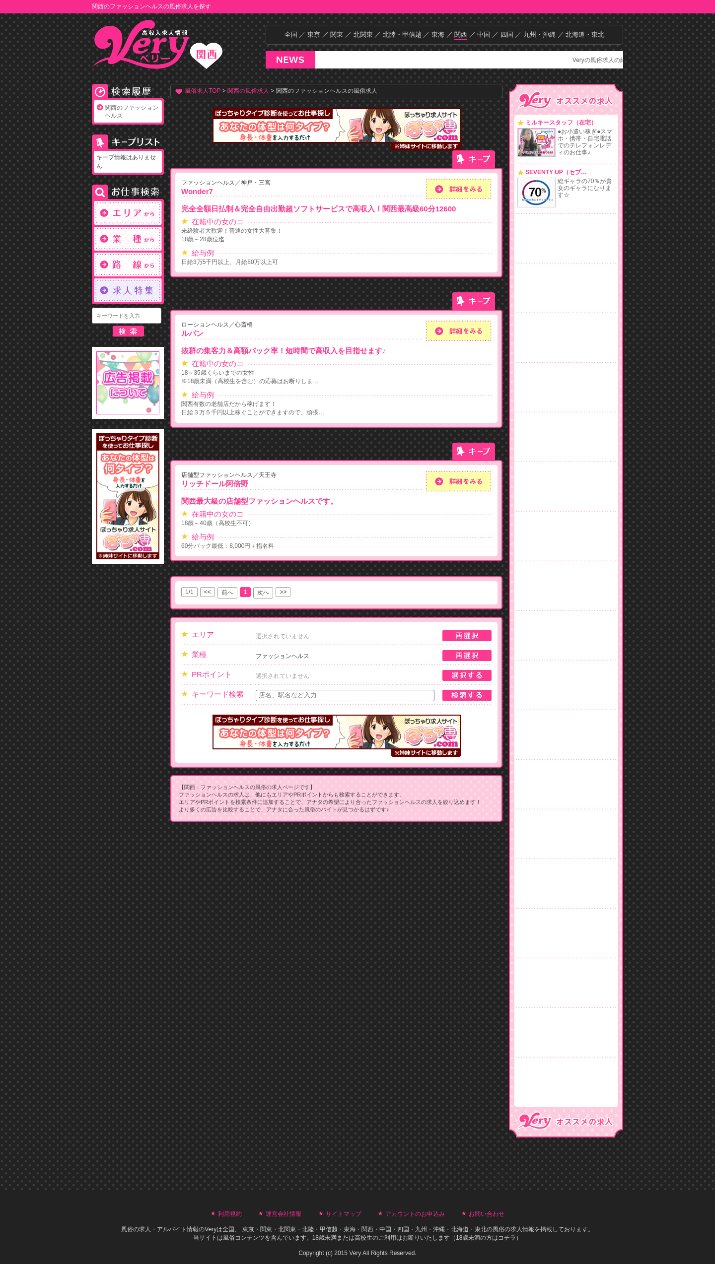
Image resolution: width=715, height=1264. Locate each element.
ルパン (192, 333)
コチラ (507, 1237)
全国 (291, 34)
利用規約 (230, 1213)
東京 (313, 34)
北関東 (363, 34)
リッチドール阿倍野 (214, 483)
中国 (483, 34)
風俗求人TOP (202, 90)
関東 (336, 34)
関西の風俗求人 (248, 90)
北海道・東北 (585, 34)
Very (210, 1229)
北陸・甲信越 (402, 34)
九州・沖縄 (539, 34)
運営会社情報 (283, 1213)
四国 (506, 34)
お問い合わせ (486, 1213)
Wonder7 (197, 191)
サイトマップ (343, 1213)
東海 (437, 34)
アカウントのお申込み (415, 1213)
